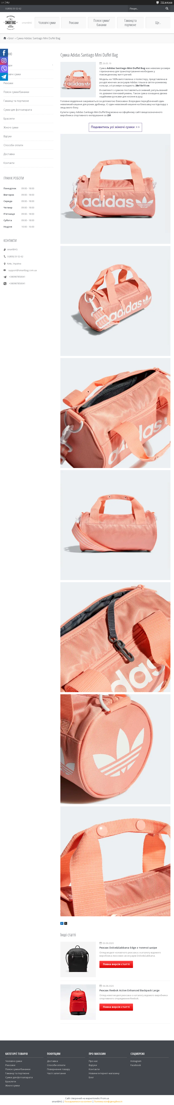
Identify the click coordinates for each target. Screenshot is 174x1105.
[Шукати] (166, 8)
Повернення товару (58, 1069)
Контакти (9, 163)
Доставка (9, 154)
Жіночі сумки (11, 127)
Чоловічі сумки (47, 22)
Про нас (93, 1061)
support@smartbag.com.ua (22, 270)
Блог (11, 38)
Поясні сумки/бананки (101, 22)
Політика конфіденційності (108, 1101)
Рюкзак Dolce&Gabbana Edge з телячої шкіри (128, 947)
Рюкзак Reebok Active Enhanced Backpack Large (129, 990)
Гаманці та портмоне (130, 22)
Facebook (135, 1065)
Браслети (9, 118)
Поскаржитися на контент (78, 1101)
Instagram (135, 1061)
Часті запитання (56, 1073)
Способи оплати (13, 145)
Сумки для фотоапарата (18, 109)
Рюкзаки (73, 22)
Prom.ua (104, 1098)
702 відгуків (166, 2)
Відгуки (8, 136)
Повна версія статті (116, 964)
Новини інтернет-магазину (104, 1073)
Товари (8, 65)
